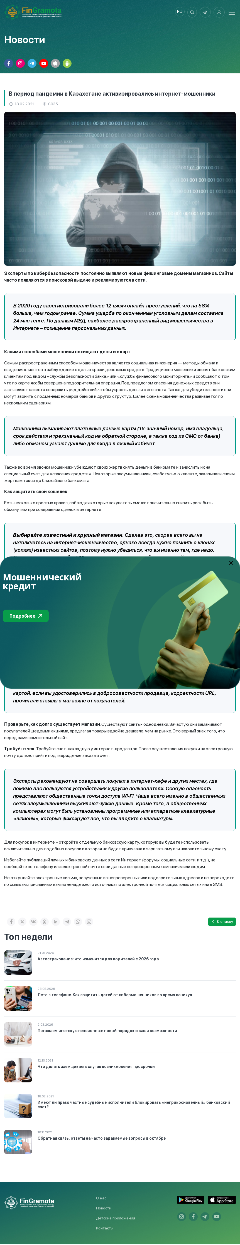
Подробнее (25, 616)
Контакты (104, 1229)
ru (177, 12)
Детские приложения (115, 1219)
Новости (103, 1209)
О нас (101, 1199)
